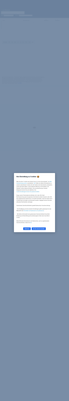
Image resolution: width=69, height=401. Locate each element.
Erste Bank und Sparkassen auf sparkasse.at (34, 210)
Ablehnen (27, 228)
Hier (35, 183)
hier (31, 222)
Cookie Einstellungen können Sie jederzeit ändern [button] (27, 191)
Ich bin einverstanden (39, 228)
